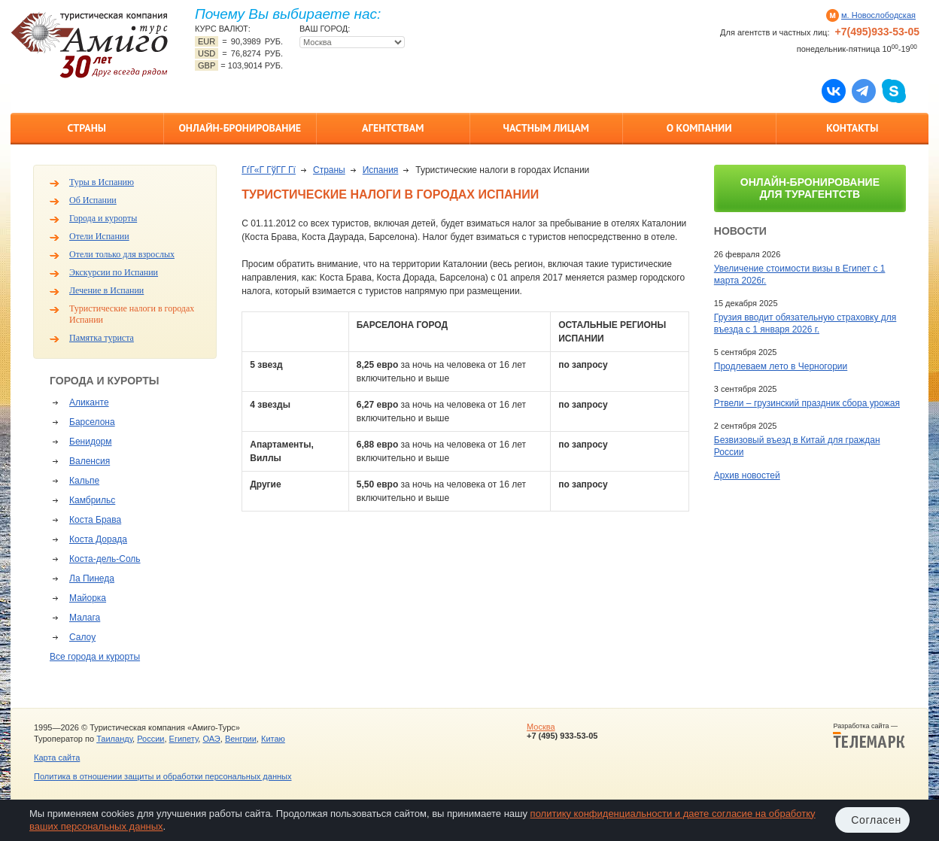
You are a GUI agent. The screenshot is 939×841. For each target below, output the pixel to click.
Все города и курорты (95, 656)
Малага (84, 617)
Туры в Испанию (101, 182)
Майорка (87, 598)
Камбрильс (92, 500)
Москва (541, 726)
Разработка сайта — (869, 735)
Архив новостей (747, 475)
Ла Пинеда (91, 578)
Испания (381, 170)
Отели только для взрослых (122, 254)
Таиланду (114, 738)
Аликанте (89, 402)
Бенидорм (90, 441)
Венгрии (241, 738)
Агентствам (393, 128)
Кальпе (84, 480)
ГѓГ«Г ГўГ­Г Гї (269, 170)
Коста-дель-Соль (105, 559)
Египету (184, 738)
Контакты (852, 128)
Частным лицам (546, 128)
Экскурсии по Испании (113, 272)
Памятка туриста (101, 337)
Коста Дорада (98, 539)
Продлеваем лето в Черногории (780, 366)
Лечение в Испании (106, 290)
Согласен (876, 820)
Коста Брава (95, 520)
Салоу (82, 637)
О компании (699, 128)
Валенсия (89, 461)
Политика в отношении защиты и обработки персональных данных (162, 776)
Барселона (92, 422)
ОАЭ (211, 738)
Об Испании (93, 200)
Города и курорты (103, 218)
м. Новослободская (878, 15)
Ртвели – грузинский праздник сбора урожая (807, 403)
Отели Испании (99, 236)
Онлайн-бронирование (239, 128)
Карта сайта (57, 757)
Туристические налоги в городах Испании (131, 314)
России (150, 738)
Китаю (273, 738)
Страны (87, 128)
